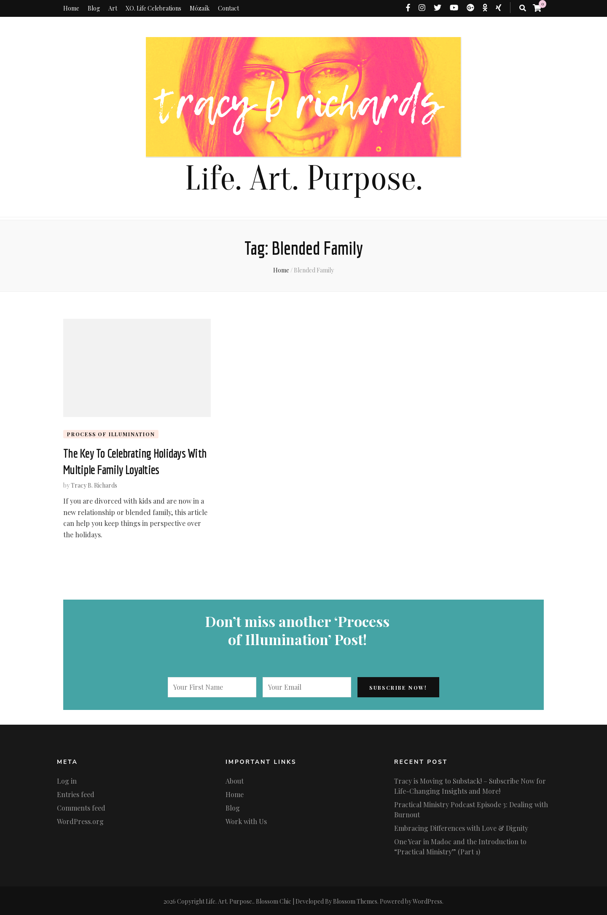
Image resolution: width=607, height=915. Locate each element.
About (235, 779)
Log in (67, 779)
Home (71, 8)
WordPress (427, 900)
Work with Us (246, 820)
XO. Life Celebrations (153, 8)
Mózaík (199, 8)
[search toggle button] (522, 8)
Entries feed (75, 793)
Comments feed (81, 806)
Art (112, 8)
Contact (228, 8)
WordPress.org (80, 820)
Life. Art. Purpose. (303, 178)
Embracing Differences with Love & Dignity (461, 826)
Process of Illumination (111, 434)
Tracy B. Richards (94, 484)
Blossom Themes (355, 900)
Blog (94, 8)
